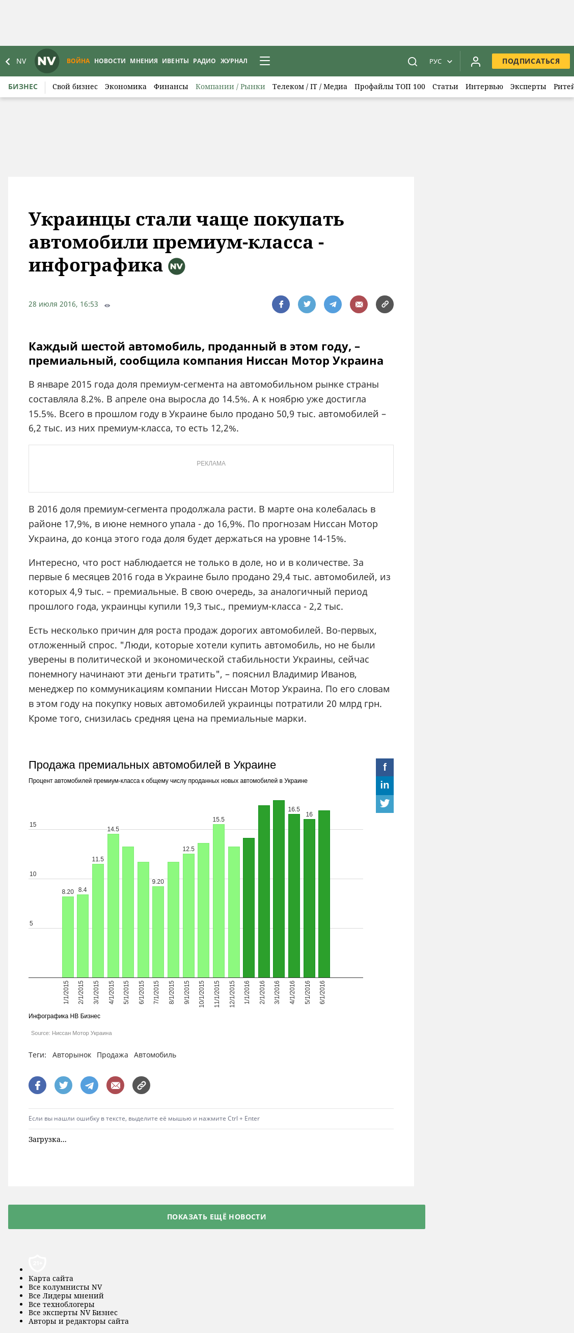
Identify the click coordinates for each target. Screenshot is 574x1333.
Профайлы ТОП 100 (389, 86)
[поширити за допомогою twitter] (307, 304)
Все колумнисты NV (65, 1287)
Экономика (126, 86)
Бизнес (23, 86)
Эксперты (528, 86)
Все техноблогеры (62, 1304)
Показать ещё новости (216, 1216)
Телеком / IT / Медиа (309, 86)
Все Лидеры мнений (66, 1296)
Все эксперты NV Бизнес (73, 1313)
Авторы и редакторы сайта (79, 1321)
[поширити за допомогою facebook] (281, 304)
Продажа (112, 1054)
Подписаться (531, 61)
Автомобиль (155, 1054)
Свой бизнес (75, 86)
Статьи (445, 86)
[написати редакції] (359, 304)
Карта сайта (51, 1278)
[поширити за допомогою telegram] (333, 304)
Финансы (171, 86)
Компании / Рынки (230, 86)
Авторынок (71, 1054)
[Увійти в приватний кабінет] (475, 61)
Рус (435, 61)
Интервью (484, 86)
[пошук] (412, 61)
